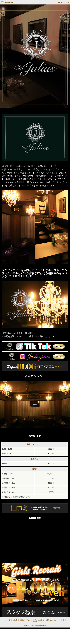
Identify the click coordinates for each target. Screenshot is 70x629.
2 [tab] (33, 429)
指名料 (34, 470)
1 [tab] (30, 429)
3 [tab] (37, 429)
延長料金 (34, 460)
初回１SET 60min (34, 445)
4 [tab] (40, 429)
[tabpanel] (35, 404)
